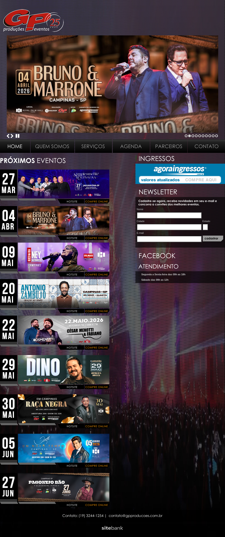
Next (12, 136)
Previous (8, 136)
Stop (18, 136)
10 (216, 135)
